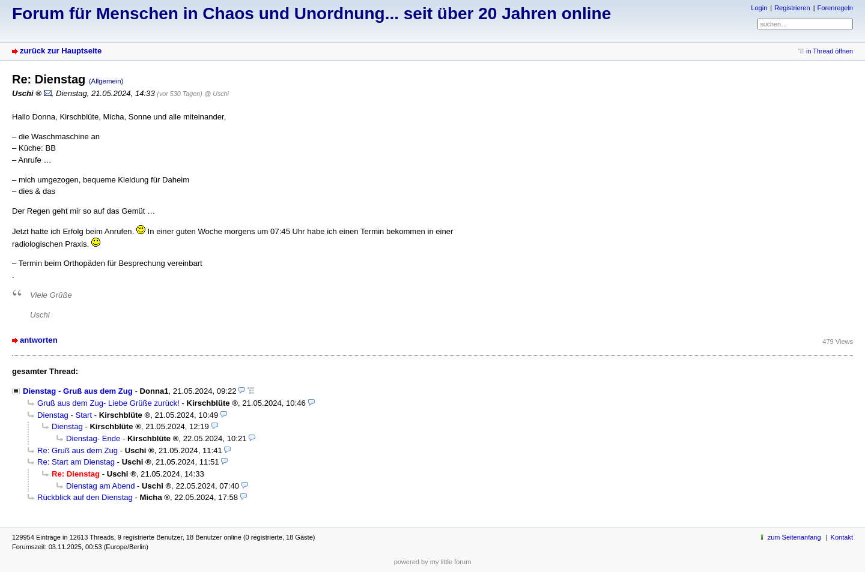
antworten (39, 340)
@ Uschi (217, 93)
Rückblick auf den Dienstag (85, 497)
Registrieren (792, 7)
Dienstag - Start (64, 415)
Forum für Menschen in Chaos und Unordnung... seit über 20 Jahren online (311, 13)
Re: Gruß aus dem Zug (77, 450)
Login (759, 7)
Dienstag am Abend (100, 485)
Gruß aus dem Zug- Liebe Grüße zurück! (108, 403)
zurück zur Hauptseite (61, 50)
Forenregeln (835, 7)
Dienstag (67, 426)
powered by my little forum (433, 561)
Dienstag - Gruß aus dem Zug (78, 391)
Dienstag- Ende (93, 438)
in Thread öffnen (829, 51)
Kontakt (842, 537)
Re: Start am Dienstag (76, 461)
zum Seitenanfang (794, 537)
